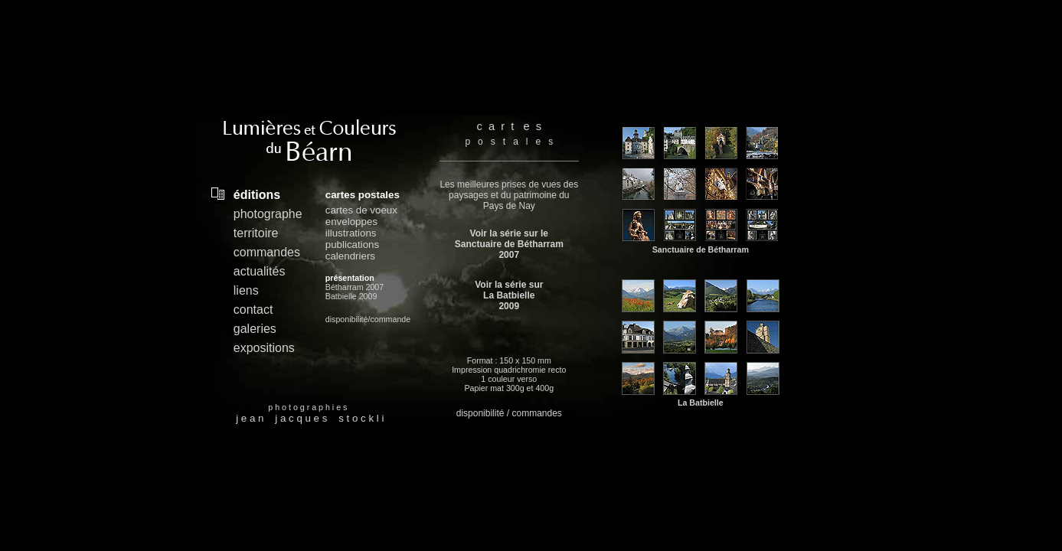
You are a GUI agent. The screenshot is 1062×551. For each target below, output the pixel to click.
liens (246, 290)
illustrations (351, 233)
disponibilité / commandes (509, 413)
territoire (256, 233)
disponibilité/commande (367, 319)
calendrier (348, 256)
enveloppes (351, 221)
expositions (264, 347)
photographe (268, 213)
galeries (255, 328)
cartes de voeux (361, 210)
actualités (260, 271)
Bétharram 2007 (354, 287)
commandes (267, 252)
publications (352, 244)
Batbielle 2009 (351, 296)
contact (253, 309)
